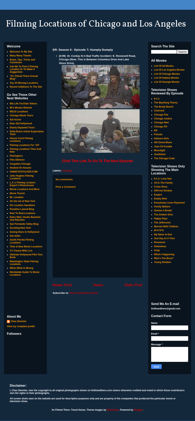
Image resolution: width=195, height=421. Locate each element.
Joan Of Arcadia (163, 146)
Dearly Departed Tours (22, 127)
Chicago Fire (161, 114)
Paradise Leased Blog (22, 209)
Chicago (67, 170)
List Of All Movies (164, 66)
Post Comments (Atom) (84, 292)
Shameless (160, 246)
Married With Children (166, 226)
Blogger (138, 410)
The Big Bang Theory (166, 102)
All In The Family (163, 182)
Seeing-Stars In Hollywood (24, 232)
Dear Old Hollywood (21, 123)
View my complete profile (21, 326)
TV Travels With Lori (21, 250)
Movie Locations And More (24, 189)
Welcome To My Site (21, 51)
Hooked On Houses (20, 167)
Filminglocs (16, 156)
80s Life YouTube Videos (23, 103)
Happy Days (161, 218)
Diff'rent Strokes (163, 190)
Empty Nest (160, 198)
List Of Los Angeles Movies (169, 69)
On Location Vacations (22, 205)
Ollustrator (113, 410)
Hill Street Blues (163, 142)
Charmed (159, 110)
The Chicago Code (164, 158)
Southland (160, 154)
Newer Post (62, 285)
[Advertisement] (25, 296)
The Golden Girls (163, 214)
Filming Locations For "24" (25, 145)
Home (98, 285)
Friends (158, 134)
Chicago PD (160, 126)
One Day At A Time (164, 238)
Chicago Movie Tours (21, 115)
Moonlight (159, 150)
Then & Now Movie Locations (26, 246)
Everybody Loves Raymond (169, 202)
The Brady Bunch (163, 106)
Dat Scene (15, 119)
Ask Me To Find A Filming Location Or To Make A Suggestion (24, 69)
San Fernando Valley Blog (24, 224)
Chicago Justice (163, 118)
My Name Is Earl (163, 234)
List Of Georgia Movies (167, 82)
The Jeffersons (162, 222)
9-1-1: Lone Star (163, 178)
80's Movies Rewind (21, 107)
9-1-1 (157, 98)
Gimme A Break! (163, 210)
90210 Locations (19, 111)
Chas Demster (19, 321)
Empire (158, 194)
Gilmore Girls (161, 138)
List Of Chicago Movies (167, 74)
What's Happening (164, 254)
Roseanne (159, 242)
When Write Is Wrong (21, 268)
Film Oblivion (17, 159)
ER (155, 130)
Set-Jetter (15, 235)
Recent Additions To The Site (26, 86)
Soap (157, 250)
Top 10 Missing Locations (24, 83)
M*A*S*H (159, 230)
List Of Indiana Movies (166, 77)
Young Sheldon (162, 262)
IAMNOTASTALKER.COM (23, 171)
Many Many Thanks (20, 55)
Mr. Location (17, 197)
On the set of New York (22, 201)
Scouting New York (20, 227)
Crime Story (160, 186)
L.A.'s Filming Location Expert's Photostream (22, 184)
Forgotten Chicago (20, 164)
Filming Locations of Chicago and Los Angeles (96, 24)
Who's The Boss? (164, 258)
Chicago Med (161, 122)
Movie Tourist (17, 193)
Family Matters (162, 206)
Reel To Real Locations (22, 213)
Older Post (133, 285)
